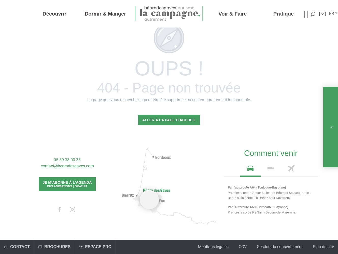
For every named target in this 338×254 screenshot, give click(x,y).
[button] (331, 13)
